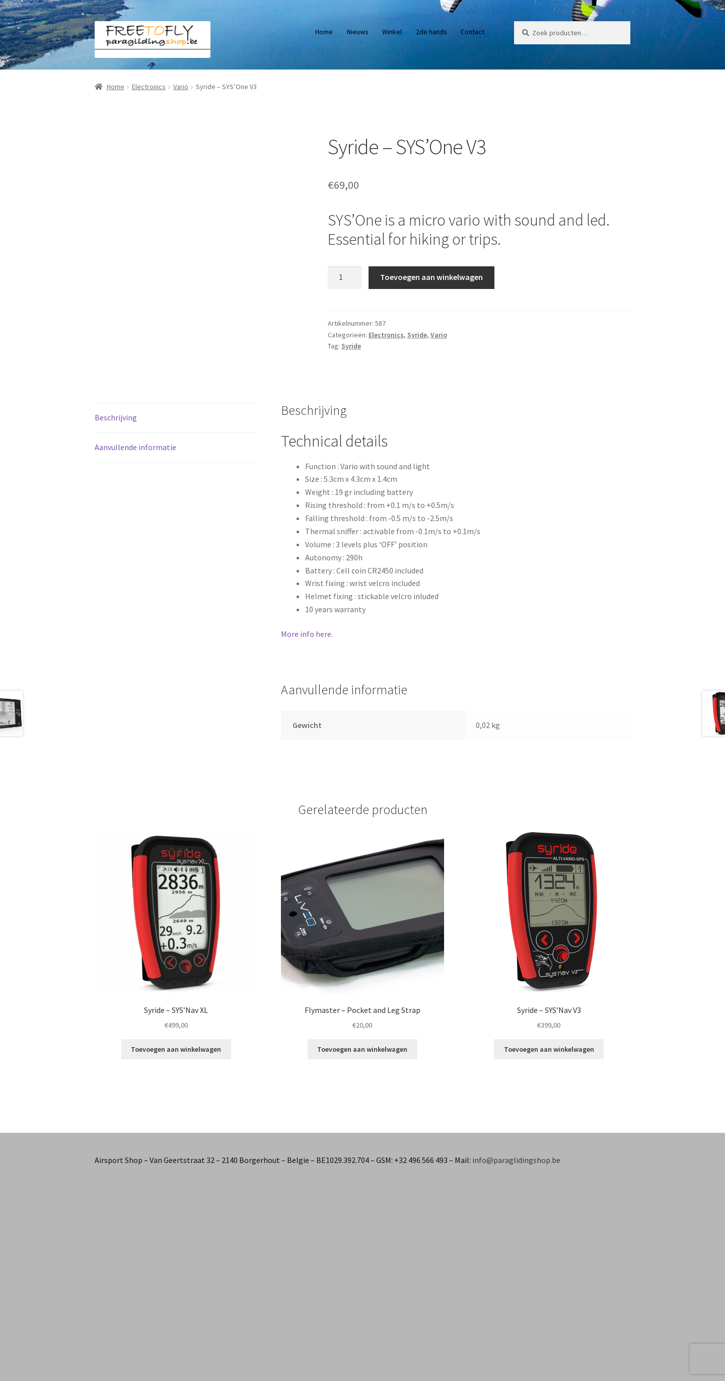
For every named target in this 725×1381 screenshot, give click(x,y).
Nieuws (358, 31)
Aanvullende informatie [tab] (135, 447)
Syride (417, 334)
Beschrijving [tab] (116, 417)
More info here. (307, 634)
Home (324, 31)
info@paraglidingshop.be (516, 1160)
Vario (180, 86)
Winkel (392, 31)
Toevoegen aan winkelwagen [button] (176, 1049)
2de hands (431, 31)
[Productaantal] (345, 277)
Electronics (149, 86)
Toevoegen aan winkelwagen (431, 277)
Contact (472, 31)
